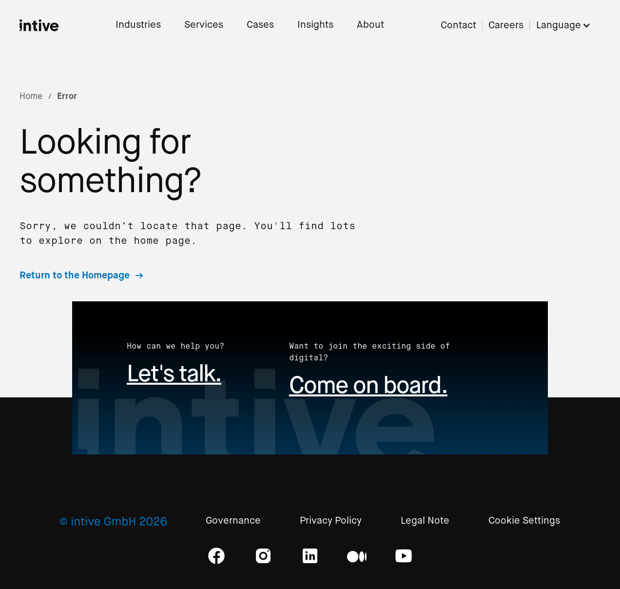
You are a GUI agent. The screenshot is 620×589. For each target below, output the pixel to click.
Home (30, 96)
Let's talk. (174, 373)
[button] (568, 25)
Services (203, 25)
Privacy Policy (331, 521)
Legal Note (425, 521)
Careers (505, 25)
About (370, 25)
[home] (39, 25)
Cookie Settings (524, 521)
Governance (233, 521)
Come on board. (368, 385)
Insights (315, 25)
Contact (458, 25)
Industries (138, 25)
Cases (260, 25)
